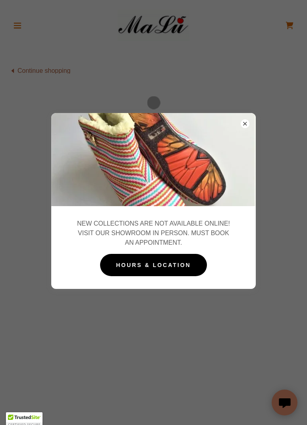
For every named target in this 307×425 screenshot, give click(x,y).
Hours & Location (153, 265)
